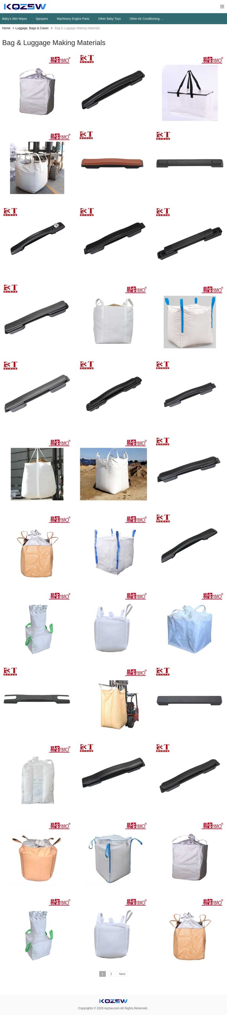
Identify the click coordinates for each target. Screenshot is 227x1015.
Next (122, 974)
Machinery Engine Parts (73, 18)
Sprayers (42, 18)
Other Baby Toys (109, 18)
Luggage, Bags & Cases (32, 28)
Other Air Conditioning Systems (147, 18)
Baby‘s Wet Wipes (14, 18)
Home (6, 28)
